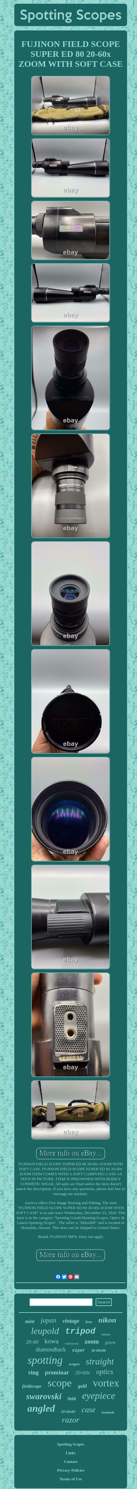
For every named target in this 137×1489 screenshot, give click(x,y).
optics (104, 1372)
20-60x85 (68, 1411)
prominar (57, 1372)
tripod (80, 1331)
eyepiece (98, 1395)
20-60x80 (98, 1350)
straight (100, 1361)
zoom (92, 1341)
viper (78, 1350)
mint (29, 1321)
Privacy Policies (70, 1470)
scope (59, 1383)
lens (88, 1321)
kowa (51, 1341)
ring (33, 1372)
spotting (45, 1360)
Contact (70, 1461)
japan (48, 1320)
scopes (74, 1364)
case (88, 1409)
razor (70, 1419)
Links (71, 1452)
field (72, 1398)
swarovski (44, 1396)
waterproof (71, 1343)
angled (41, 1408)
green (110, 1342)
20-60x (82, 1373)
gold (82, 1386)
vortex (106, 1383)
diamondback (51, 1349)
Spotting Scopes (70, 1444)
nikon (107, 1320)
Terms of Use (70, 1479)
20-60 (32, 1342)
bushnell (108, 1412)
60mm (106, 1334)
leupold (45, 1331)
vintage (70, 1321)
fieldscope (32, 1386)
